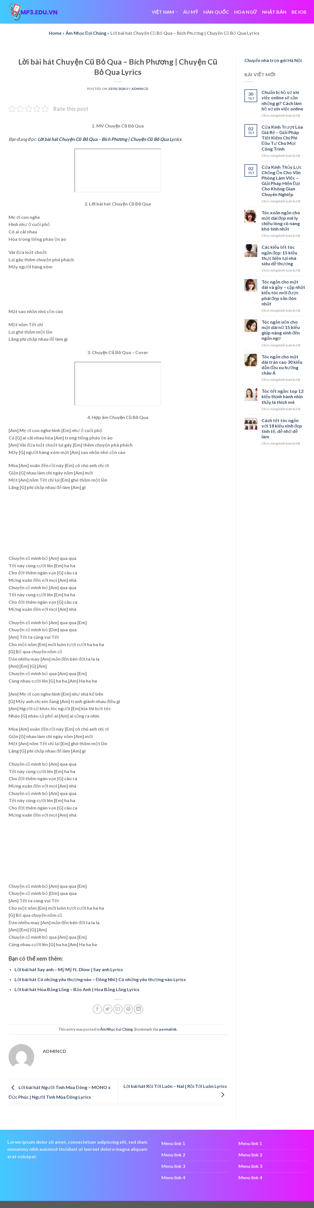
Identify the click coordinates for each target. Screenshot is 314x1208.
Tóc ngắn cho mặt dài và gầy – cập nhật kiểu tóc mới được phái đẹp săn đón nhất (283, 292)
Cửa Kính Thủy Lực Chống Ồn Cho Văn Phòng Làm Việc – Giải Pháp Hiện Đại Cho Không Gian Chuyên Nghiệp (281, 180)
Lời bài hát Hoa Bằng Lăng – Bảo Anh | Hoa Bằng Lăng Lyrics (77, 989)
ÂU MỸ (190, 12)
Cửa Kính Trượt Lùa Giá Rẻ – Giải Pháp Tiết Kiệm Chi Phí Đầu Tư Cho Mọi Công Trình (282, 137)
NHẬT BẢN (274, 12)
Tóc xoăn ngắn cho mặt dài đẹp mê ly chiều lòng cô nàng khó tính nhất (281, 221)
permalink (168, 1029)
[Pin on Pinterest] (128, 1009)
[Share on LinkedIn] (138, 1009)
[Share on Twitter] (107, 1009)
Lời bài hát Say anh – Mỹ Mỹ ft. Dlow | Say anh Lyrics (69, 969)
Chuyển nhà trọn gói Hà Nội (273, 60)
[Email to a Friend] (118, 1009)
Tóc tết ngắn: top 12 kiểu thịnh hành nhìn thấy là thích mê (282, 396)
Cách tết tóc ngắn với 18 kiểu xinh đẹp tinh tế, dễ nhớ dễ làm (282, 428)
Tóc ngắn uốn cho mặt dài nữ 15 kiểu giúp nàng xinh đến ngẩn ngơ (281, 330)
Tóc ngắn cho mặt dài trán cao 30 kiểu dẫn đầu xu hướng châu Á (282, 365)
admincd (139, 89)
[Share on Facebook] (97, 1009)
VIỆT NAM (165, 12)
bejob (299, 12)
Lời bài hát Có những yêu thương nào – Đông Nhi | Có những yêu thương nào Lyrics (100, 979)
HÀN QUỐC (216, 12)
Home (55, 33)
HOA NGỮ (245, 12)
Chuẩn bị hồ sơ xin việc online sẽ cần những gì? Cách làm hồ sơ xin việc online (282, 100)
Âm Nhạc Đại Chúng (86, 33)
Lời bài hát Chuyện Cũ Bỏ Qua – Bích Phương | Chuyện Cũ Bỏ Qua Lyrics (109, 139)
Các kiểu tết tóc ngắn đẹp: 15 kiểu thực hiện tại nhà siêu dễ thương (279, 255)
